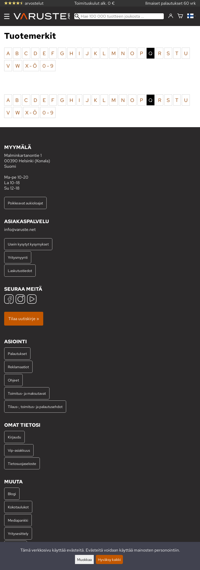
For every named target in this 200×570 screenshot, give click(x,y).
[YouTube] (31, 299)
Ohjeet (13, 380)
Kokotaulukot (18, 506)
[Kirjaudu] (170, 16)
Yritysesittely (18, 533)
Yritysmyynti (18, 257)
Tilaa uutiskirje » (23, 318)
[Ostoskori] (180, 16)
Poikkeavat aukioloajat (25, 202)
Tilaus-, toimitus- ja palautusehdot (35, 406)
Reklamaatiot (18, 366)
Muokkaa (84, 559)
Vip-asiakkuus (19, 450)
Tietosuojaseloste (22, 463)
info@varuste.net (20, 229)
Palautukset (17, 353)
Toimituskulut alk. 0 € (94, 3)
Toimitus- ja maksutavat (27, 393)
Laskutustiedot (20, 270)
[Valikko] (6, 16)
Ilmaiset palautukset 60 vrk (170, 3)
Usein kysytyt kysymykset (28, 244)
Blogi (12, 493)
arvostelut (23, 3)
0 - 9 (47, 65)
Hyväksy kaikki (109, 559)
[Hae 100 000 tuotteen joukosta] (119, 16)
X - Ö (31, 65)
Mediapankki (18, 520)
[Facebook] (9, 299)
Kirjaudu (14, 437)
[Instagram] (20, 299)
